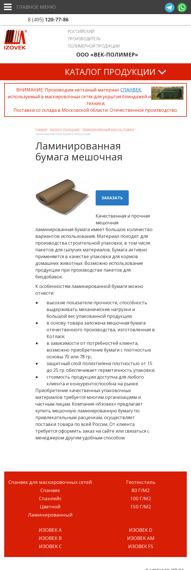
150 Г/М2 (140, 506)
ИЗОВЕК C (50, 546)
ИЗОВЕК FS (140, 546)
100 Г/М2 (140, 498)
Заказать (112, 197)
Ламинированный (50, 514)
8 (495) (48, 19)
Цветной (50, 506)
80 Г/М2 (141, 490)
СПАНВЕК (130, 90)
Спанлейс (50, 498)
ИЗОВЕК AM (141, 538)
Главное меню (36, 7)
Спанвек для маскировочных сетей (50, 482)
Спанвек (50, 490)
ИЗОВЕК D (140, 530)
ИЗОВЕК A (50, 530)
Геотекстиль (140, 482)
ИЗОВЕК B (50, 538)
